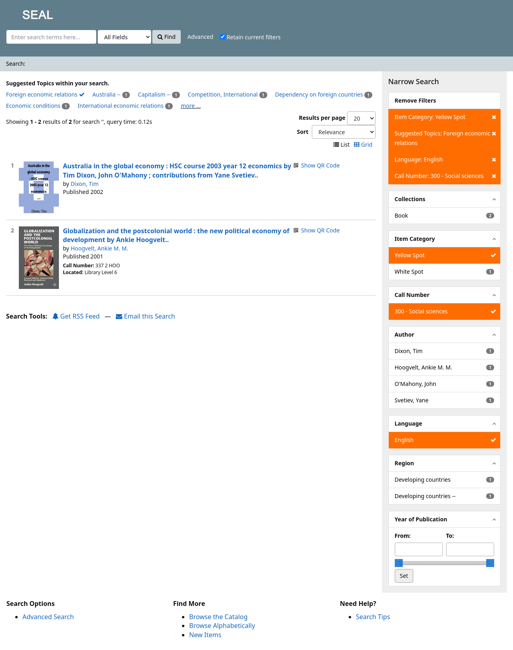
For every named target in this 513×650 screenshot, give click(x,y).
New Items (205, 634)
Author (404, 334)
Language (408, 423)
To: (450, 535)
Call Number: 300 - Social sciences (445, 176)
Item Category (415, 238)
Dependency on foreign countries (319, 94)
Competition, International (223, 94)
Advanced (200, 36)
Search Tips (373, 616)
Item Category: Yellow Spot (445, 117)
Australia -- (107, 94)
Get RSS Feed (76, 316)
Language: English (445, 159)
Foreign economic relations (45, 94)
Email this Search (145, 316)
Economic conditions (33, 105)
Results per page (322, 117)
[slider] (399, 563)
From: (403, 535)
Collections (410, 199)
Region (404, 463)
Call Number (412, 295)
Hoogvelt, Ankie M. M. (99, 248)
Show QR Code (320, 165)
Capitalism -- (154, 94)
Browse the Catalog (218, 616)
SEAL (21, 12)
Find (167, 36)
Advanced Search (48, 616)
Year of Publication (421, 519)
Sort (303, 131)
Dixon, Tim (85, 184)
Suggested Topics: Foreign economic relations (445, 138)
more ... (191, 105)
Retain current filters (250, 37)
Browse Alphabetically (222, 625)
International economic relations (121, 105)
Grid (364, 144)
